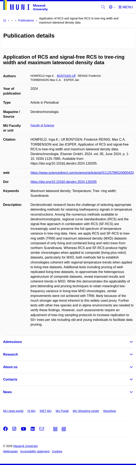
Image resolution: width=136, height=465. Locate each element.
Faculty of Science (42, 125)
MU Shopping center (86, 411)
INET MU (45, 411)
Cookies (57, 451)
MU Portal (62, 411)
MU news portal (13, 411)
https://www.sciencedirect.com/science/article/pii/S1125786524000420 (82, 172)
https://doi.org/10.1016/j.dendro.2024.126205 (63, 182)
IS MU (31, 411)
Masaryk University (25, 446)
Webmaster (10, 451)
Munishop (109, 411)
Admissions (12, 342)
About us (10, 367)
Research (10, 354)
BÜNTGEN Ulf (66, 75)
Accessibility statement (35, 451)
